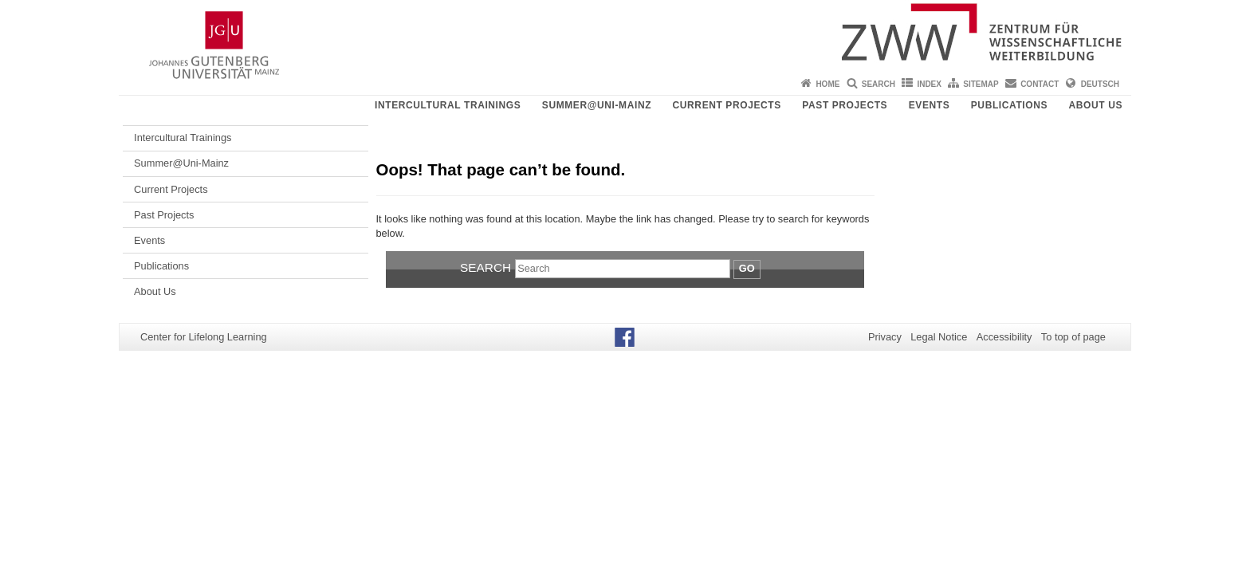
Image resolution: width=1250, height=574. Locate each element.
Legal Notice (938, 337)
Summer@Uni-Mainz (596, 105)
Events (929, 105)
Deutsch (1100, 84)
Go (747, 268)
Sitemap (980, 84)
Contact (1039, 84)
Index (929, 84)
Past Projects (844, 105)
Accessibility (1004, 337)
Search (878, 84)
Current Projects (727, 105)
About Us (1095, 105)
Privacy (885, 337)
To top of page (1073, 337)
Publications (1009, 105)
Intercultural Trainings (448, 105)
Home (827, 84)
